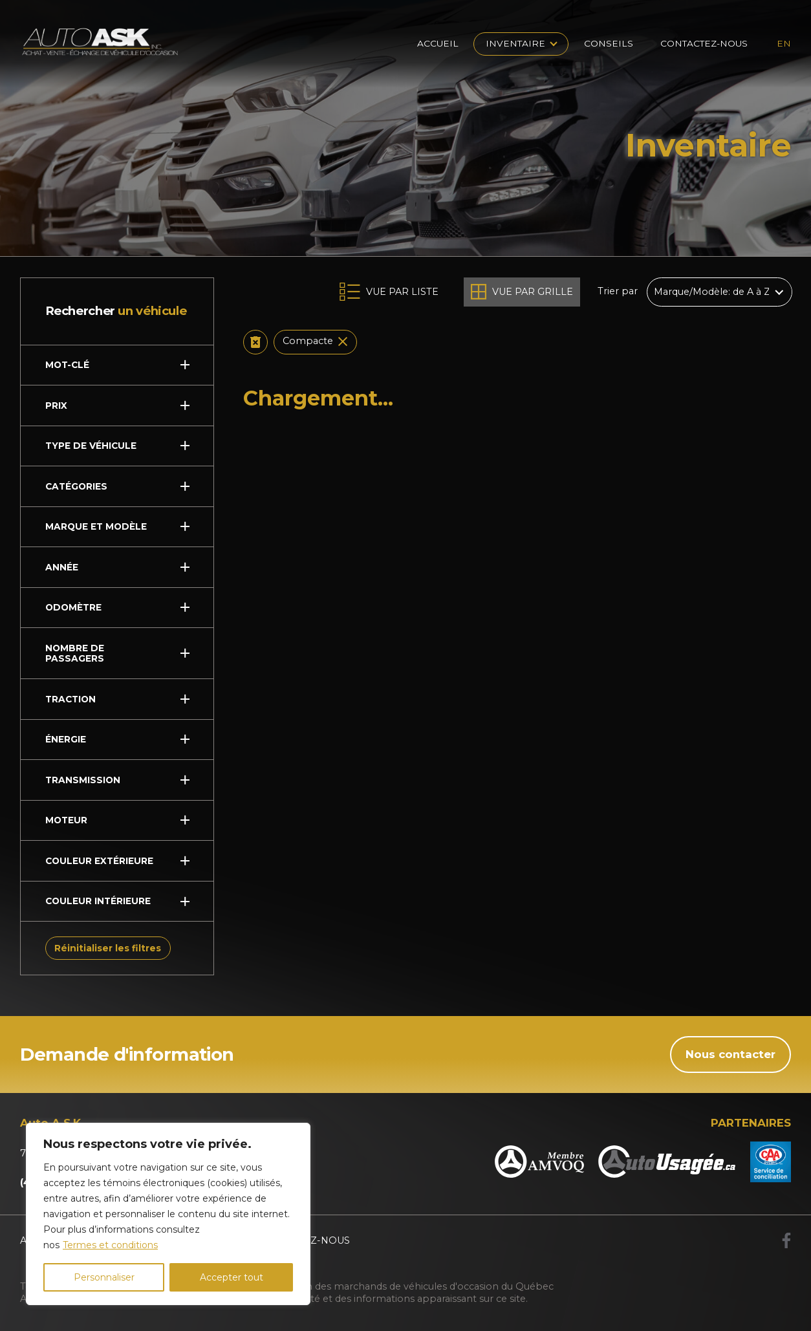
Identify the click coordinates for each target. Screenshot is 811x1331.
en (784, 44)
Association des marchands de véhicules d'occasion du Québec (406, 1286)
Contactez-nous (704, 43)
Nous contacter (730, 1054)
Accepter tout (231, 1277)
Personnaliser (104, 1277)
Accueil (438, 43)
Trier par (618, 292)
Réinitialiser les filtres (107, 948)
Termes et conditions (110, 1245)
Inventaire (515, 43)
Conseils (608, 43)
